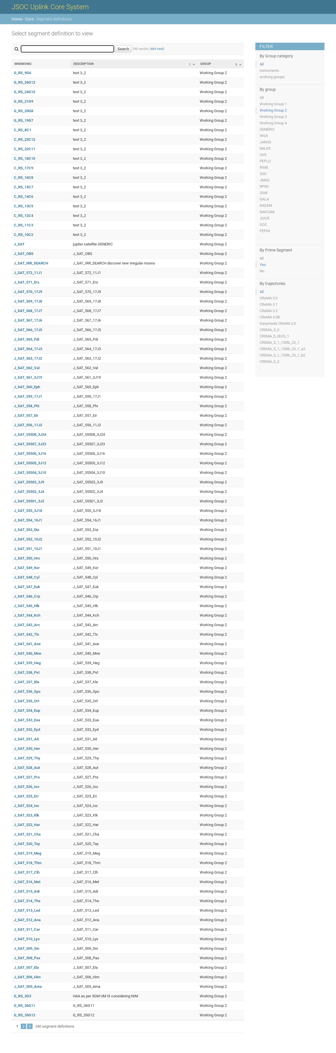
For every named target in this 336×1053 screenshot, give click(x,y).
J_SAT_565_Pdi (26, 339)
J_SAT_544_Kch (27, 615)
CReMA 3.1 (269, 304)
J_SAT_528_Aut (27, 767)
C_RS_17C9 (23, 168)
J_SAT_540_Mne (27, 653)
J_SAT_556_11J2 (28, 425)
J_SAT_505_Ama (28, 986)
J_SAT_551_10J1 (28, 549)
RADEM (266, 205)
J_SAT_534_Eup (27, 710)
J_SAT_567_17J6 (28, 320)
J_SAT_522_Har (27, 825)
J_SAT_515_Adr (27, 891)
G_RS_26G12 (24, 82)
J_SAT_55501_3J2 (29, 501)
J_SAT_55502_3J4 (29, 491)
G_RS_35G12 (24, 1015)
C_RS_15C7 (23, 187)
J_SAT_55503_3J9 (29, 482)
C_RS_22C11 (24, 149)
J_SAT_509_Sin (26, 948)
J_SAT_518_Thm (27, 863)
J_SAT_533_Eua (27, 720)
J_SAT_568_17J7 (28, 311)
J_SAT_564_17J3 (28, 349)
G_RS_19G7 (23, 120)
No (262, 271)
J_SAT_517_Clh (26, 872)
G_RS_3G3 (22, 996)
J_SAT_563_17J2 (28, 358)
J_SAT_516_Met (27, 882)
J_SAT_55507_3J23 (30, 444)
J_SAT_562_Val (26, 368)
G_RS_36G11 (24, 1005)
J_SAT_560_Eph (27, 387)
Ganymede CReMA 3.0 (278, 323)
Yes (263, 264)
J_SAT (19, 244)
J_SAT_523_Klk (26, 815)
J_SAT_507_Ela (26, 967)
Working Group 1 (273, 104)
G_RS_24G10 (24, 92)
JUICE (264, 218)
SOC (263, 224)
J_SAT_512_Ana (27, 920)
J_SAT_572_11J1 (28, 273)
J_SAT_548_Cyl (26, 577)
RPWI (264, 186)
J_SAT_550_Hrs (27, 558)
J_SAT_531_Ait (26, 739)
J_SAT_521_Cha (27, 834)
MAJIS (265, 148)
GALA (264, 199)
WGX (264, 136)
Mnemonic (23, 64)
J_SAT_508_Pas (27, 958)
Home (17, 19)
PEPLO (265, 161)
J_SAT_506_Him (27, 977)
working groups (272, 77)
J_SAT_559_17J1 (28, 396)
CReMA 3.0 (269, 298)
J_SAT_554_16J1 (28, 520)
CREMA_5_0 (269, 330)
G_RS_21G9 (23, 101)
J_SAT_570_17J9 (28, 292)
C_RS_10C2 (23, 234)
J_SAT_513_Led (27, 910)
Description (83, 64)
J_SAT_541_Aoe (27, 644)
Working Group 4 (273, 123)
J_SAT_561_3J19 (28, 377)
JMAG (265, 180)
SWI (263, 174)
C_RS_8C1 (22, 130)
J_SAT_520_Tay (27, 844)
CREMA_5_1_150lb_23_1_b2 (282, 355)
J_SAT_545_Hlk (26, 606)
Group (205, 64)
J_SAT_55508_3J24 (30, 434)
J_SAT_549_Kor (27, 568)
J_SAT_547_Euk (27, 587)
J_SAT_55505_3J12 (30, 463)
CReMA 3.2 (269, 311)
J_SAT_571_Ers (26, 282)
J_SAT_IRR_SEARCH (31, 263)
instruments (269, 70)
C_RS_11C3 (23, 225)
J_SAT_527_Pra (27, 777)
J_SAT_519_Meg (27, 853)
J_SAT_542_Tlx (26, 634)
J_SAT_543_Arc (27, 625)
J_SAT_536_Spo (27, 691)
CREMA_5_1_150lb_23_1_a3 (282, 349)
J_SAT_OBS (23, 253)
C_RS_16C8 (23, 177)
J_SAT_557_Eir (26, 415)
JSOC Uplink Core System (50, 7)
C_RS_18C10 (24, 158)
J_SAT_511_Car (27, 929)
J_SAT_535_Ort (26, 701)
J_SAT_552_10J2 (28, 539)
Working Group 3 (273, 117)
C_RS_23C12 (24, 139)
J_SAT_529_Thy (27, 758)
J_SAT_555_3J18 (28, 510)
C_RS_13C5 (23, 206)
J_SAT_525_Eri (26, 796)
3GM (263, 193)
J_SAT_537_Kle (26, 682)
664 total (157, 49)
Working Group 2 (273, 110)
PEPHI (265, 231)
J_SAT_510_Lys (27, 939)
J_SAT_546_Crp (27, 596)
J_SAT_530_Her (27, 748)
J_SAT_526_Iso (26, 786)
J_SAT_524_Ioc (26, 806)
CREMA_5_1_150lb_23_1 (279, 342)
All (262, 64)
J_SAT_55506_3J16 (30, 453)
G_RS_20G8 (23, 111)
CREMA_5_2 (269, 361)
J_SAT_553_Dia (26, 530)
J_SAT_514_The (27, 901)
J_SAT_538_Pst (26, 672)
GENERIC (267, 129)
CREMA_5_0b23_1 (274, 336)
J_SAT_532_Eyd (27, 729)
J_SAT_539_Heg (27, 663)
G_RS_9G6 (22, 73)
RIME (264, 167)
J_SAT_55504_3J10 (30, 472)
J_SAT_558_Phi (26, 406)
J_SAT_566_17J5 (28, 330)
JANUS (265, 142)
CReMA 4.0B (270, 317)
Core (29, 19)
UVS (263, 155)
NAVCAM (267, 212)
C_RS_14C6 (23, 196)
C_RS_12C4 (23, 215)
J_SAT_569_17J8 (28, 301)
